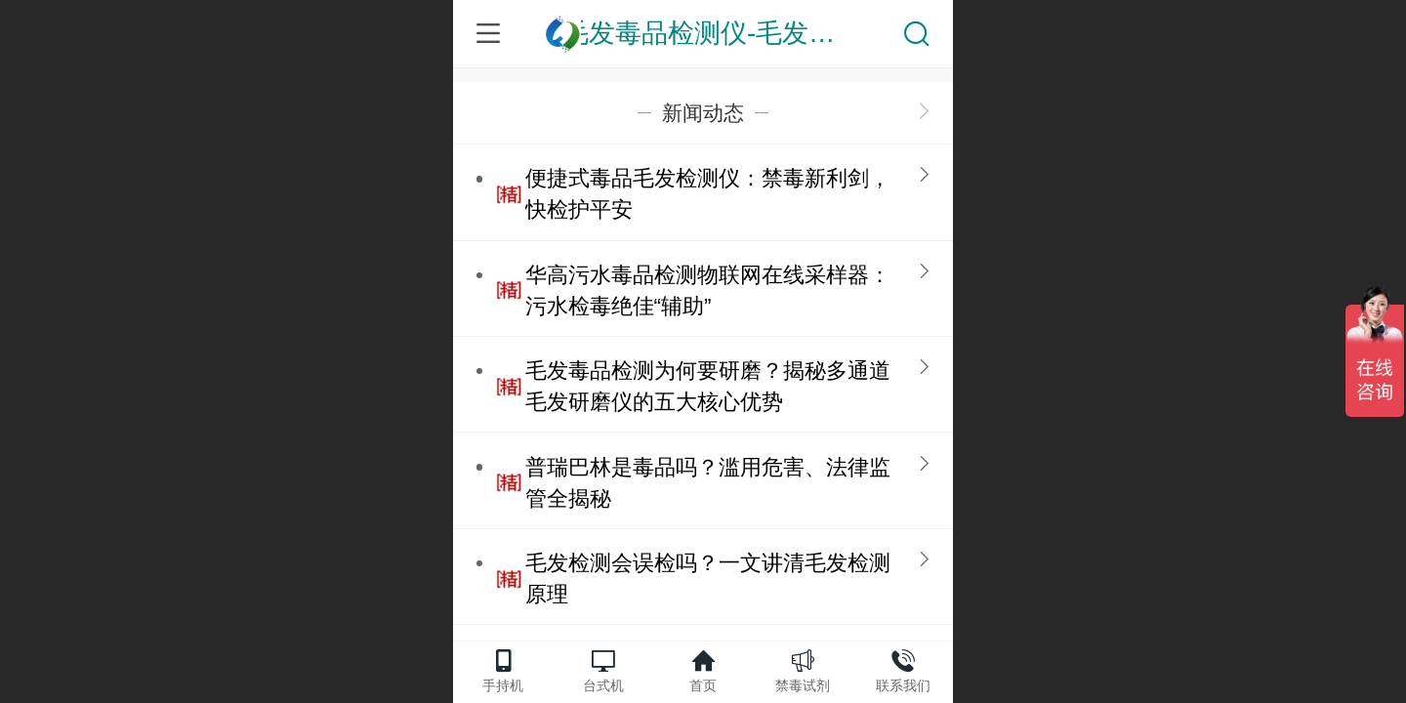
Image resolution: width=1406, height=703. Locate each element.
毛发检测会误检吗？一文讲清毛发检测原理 (707, 578)
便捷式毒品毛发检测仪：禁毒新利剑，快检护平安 (707, 194)
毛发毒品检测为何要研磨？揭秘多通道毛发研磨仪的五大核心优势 (707, 386)
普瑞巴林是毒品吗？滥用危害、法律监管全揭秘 (707, 483)
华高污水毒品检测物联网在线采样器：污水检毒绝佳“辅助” (707, 290)
